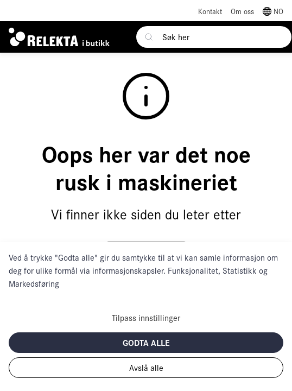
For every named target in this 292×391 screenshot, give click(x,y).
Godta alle (146, 342)
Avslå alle (146, 367)
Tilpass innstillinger (146, 317)
